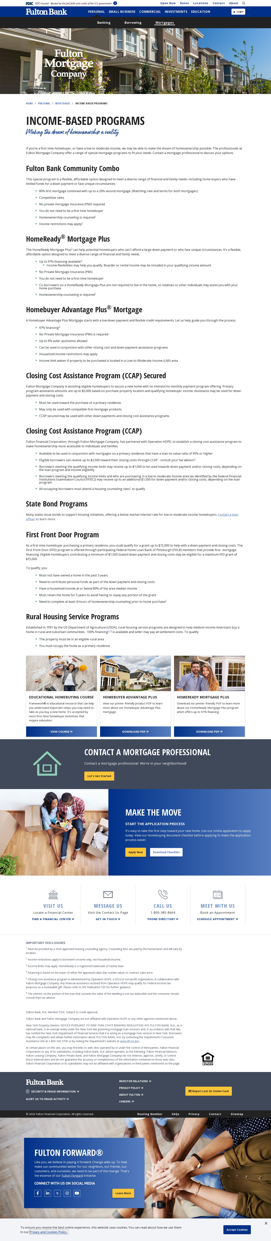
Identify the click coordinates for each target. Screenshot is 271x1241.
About (233, 3)
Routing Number (149, 1114)
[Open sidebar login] (238, 12)
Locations (200, 3)
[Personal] (96, 11)
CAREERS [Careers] (127, 1101)
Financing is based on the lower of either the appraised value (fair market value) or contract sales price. (89, 972)
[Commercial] (150, 11)
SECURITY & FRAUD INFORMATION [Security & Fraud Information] (55, 1091)
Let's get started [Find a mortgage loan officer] (99, 776)
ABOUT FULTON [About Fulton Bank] (131, 1094)
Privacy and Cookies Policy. (49, 1232)
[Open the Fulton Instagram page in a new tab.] (67, 1193)
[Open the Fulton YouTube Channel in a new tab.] (77, 1193)
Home (29, 103)
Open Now (168, 3)
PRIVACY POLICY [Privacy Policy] (131, 1088)
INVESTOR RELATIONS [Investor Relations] (135, 1081)
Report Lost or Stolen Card (209, 1091)
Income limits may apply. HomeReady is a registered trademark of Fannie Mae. (75, 966)
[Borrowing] (133, 22)
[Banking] (104, 22)
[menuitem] (96, 11)
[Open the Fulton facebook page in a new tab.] (37, 1193)
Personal (44, 103)
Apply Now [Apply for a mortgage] (136, 852)
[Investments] (176, 11)
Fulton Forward (72, 1176)
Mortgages (62, 103)
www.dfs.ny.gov (129, 1041)
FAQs (175, 1114)
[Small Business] (122, 11)
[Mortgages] (164, 22)
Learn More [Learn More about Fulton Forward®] (123, 1193)
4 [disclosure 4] (81, 260)
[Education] (200, 11)
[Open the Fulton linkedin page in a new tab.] (47, 1193)
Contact (219, 3)
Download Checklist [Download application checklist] (166, 852)
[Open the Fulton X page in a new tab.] (57, 1193)
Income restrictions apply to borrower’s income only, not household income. (73, 959)
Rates (184, 3)
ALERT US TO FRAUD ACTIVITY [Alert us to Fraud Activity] (48, 1099)
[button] (266, 1223)
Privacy (194, 1114)
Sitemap (237, 1114)
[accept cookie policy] (237, 1229)
